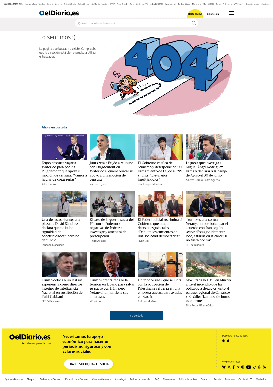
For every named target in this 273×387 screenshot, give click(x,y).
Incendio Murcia (93, 4)
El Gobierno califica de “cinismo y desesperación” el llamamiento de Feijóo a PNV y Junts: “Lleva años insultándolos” (160, 171)
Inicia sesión (213, 14)
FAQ (157, 379)
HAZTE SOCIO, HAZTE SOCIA (89, 364)
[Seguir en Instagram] (242, 367)
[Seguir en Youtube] (248, 367)
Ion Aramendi (170, 4)
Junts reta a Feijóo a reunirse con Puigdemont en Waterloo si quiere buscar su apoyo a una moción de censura (111, 171)
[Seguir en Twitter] (229, 367)
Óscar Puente (122, 4)
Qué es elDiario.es (14, 379)
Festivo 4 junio (184, 4)
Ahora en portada (54, 127)
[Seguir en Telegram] (238, 367)
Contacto (205, 379)
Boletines (230, 379)
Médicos (105, 4)
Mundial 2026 (208, 4)
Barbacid (81, 4)
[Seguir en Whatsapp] (259, 367)
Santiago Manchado (53, 244)
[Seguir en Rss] (264, 367)
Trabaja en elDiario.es (51, 379)
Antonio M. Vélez (147, 301)
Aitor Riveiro (49, 184)
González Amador (54, 4)
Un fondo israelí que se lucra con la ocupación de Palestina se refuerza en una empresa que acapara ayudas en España (160, 288)
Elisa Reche (192, 305)
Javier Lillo (143, 240)
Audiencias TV (142, 4)
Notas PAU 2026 (156, 4)
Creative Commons (101, 379)
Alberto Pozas (194, 180)
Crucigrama (266, 4)
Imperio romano (253, 4)
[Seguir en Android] (223, 341)
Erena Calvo (207, 305)
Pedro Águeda (211, 180)
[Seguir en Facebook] (234, 367)
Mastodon (261, 379)
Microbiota (196, 4)
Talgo (132, 4)
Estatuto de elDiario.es (76, 379)
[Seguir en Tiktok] (254, 367)
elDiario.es (95, 301)
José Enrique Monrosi (150, 184)
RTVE (112, 4)
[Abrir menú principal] (231, 13)
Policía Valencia (70, 4)
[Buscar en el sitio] (132, 23)
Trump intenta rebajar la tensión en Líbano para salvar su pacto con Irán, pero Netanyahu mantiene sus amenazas (112, 288)
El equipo (31, 379)
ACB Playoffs (239, 4)
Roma (218, 4)
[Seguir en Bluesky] (224, 367)
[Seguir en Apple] (228, 341)
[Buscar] (194, 23)
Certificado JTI (245, 379)
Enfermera (227, 4)
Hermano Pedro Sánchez (35, 4)
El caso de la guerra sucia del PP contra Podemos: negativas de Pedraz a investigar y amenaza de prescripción (112, 228)
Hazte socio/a (195, 14)
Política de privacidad (140, 379)
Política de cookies (188, 379)
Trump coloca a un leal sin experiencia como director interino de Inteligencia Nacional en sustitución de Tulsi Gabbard (62, 288)
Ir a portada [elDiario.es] (136, 315)
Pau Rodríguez (98, 184)
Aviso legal (120, 379)
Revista (217, 379)
